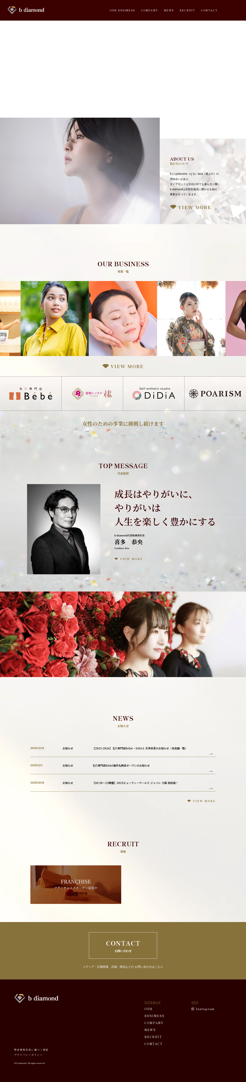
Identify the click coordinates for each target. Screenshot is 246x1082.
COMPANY (149, 10)
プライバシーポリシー (28, 1055)
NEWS (169, 10)
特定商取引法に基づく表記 (31, 1049)
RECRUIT (187, 10)
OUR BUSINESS (122, 10)
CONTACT (209, 10)
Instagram (205, 1009)
